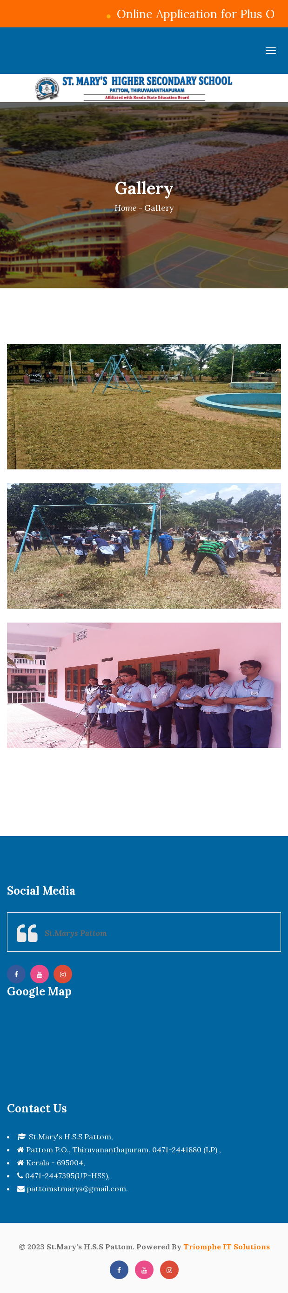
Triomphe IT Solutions (226, 1246)
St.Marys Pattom (76, 933)
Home (125, 207)
